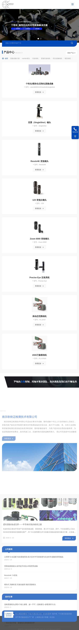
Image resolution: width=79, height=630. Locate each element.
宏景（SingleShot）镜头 (38, 129)
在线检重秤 (47, 620)
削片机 (54, 620)
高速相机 (35, 65)
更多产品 (70, 59)
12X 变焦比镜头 (38, 207)
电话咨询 (75, 132)
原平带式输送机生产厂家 (24, 624)
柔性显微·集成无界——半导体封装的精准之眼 (22, 579)
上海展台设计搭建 (41, 624)
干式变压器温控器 (65, 620)
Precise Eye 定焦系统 (38, 284)
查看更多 (36, 99)
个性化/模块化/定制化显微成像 (38, 90)
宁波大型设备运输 (35, 620)
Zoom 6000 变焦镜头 (38, 245)
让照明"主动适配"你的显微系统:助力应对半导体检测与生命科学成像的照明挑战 (33, 612)
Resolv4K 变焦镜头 (38, 168)
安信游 (52, 624)
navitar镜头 (26, 65)
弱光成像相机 (57, 65)
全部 (6, 65)
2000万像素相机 (38, 362)
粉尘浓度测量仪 (21, 620)
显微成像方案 (15, 65)
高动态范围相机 (38, 323)
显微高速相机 (45, 65)
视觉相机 (68, 65)
